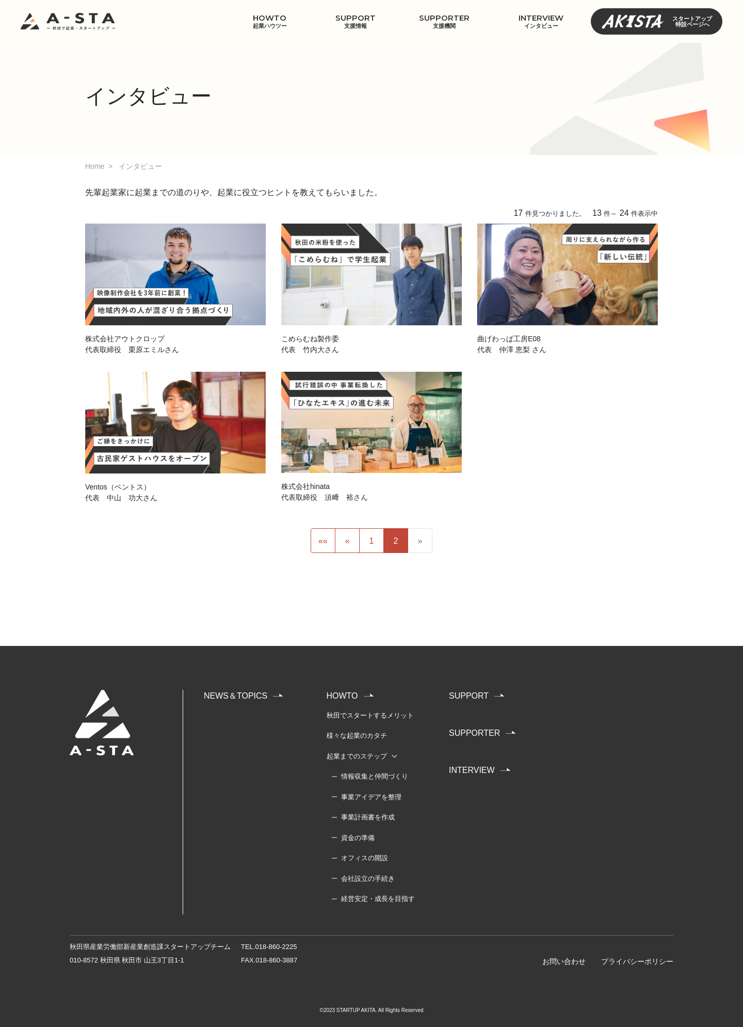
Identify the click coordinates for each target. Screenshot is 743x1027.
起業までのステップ (357, 756)
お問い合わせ (564, 961)
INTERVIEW (541, 21)
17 (518, 213)
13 (597, 213)
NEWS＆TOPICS (235, 695)
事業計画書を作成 (368, 817)
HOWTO (269, 21)
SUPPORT (355, 21)
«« (323, 540)
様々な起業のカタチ (357, 735)
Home (94, 166)
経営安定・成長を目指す (378, 899)
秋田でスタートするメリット (370, 715)
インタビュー (140, 166)
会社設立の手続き (368, 878)
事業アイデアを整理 (371, 797)
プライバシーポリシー (637, 961)
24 (624, 213)
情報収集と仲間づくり (374, 776)
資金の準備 (358, 838)
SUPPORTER (444, 21)
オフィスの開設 (364, 858)
